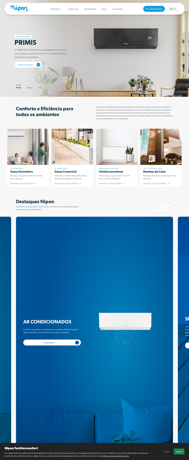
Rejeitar (167, 451)
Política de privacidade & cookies (115, 456)
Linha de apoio (154, 8)
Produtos (57, 8)
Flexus (30, 87)
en (173, 8)
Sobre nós (73, 8)
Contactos (117, 8)
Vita (40, 87)
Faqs (104, 8)
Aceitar (179, 451)
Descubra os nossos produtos (23, 183)
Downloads (90, 8)
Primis (18, 87)
